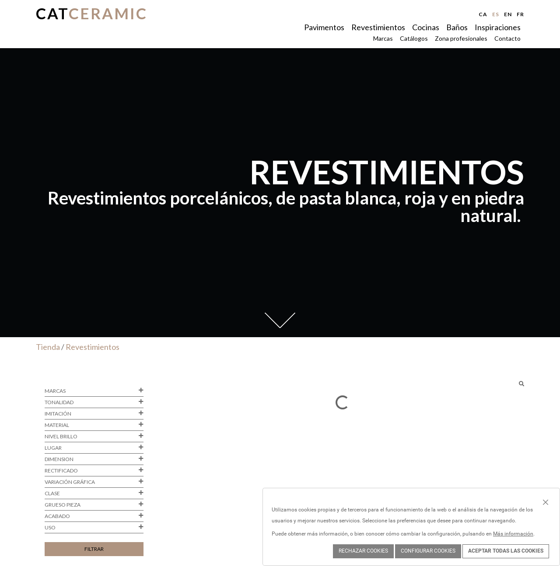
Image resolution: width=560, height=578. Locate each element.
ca (483, 14)
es (495, 14)
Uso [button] (94, 527)
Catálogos (414, 38)
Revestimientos (378, 27)
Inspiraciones (498, 27)
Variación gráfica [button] (94, 482)
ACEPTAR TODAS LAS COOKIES (505, 551)
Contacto (507, 38)
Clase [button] (94, 493)
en (508, 14)
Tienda (48, 347)
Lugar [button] (94, 447)
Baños (457, 27)
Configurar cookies (428, 551)
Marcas (383, 38)
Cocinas (425, 27)
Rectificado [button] (94, 470)
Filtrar (94, 549)
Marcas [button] (94, 391)
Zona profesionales (461, 38)
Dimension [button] (94, 459)
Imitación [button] (94, 413)
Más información (513, 534)
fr (520, 14)
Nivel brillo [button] (94, 436)
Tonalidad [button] (94, 402)
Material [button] (94, 425)
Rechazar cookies (363, 551)
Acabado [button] (94, 516)
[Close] (545, 502)
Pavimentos (324, 27)
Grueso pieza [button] (94, 504)
